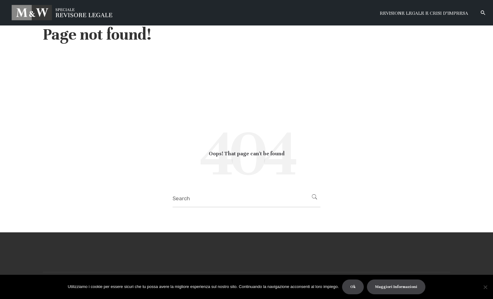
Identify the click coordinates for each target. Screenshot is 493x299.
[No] (485, 287)
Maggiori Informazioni (396, 287)
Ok (353, 287)
